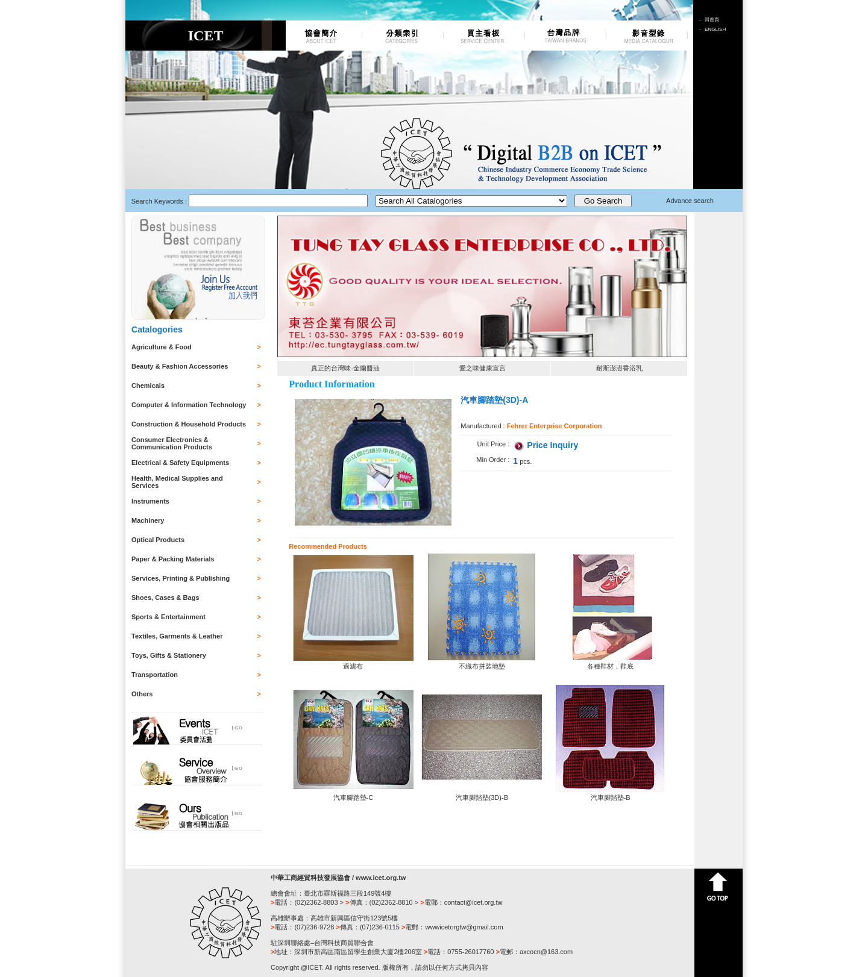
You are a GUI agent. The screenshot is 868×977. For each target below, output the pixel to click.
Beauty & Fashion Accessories (179, 366)
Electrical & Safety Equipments (180, 462)
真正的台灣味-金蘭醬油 (345, 368)
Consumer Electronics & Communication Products (171, 443)
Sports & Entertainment (168, 616)
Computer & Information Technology (188, 404)
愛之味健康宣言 (482, 368)
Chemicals (148, 385)
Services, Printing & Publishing (180, 578)
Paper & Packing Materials (173, 559)
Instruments (150, 501)
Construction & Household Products (188, 424)
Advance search (690, 200)
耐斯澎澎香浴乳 (619, 368)
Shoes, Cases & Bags (165, 597)
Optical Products (157, 539)
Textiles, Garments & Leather (176, 636)
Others (142, 694)
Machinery (147, 520)
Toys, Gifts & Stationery (168, 655)
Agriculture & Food (161, 347)
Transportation (154, 674)
